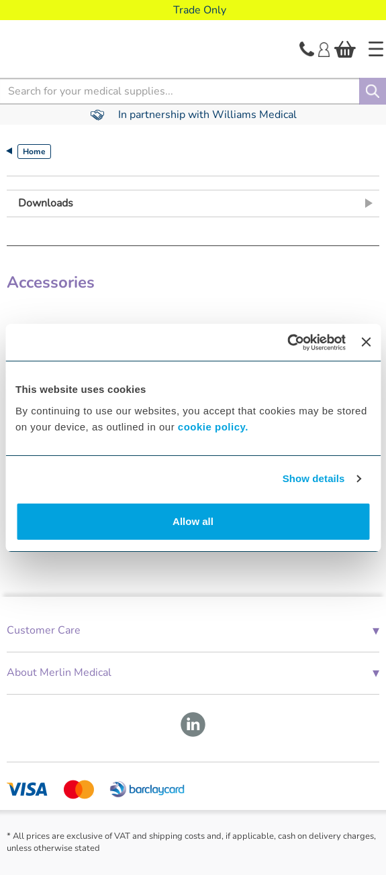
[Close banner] (366, 342)
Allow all (193, 521)
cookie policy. (213, 426)
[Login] (324, 48)
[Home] (376, 48)
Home (34, 151)
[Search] (372, 91)
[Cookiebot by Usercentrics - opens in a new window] (287, 342)
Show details (314, 478)
